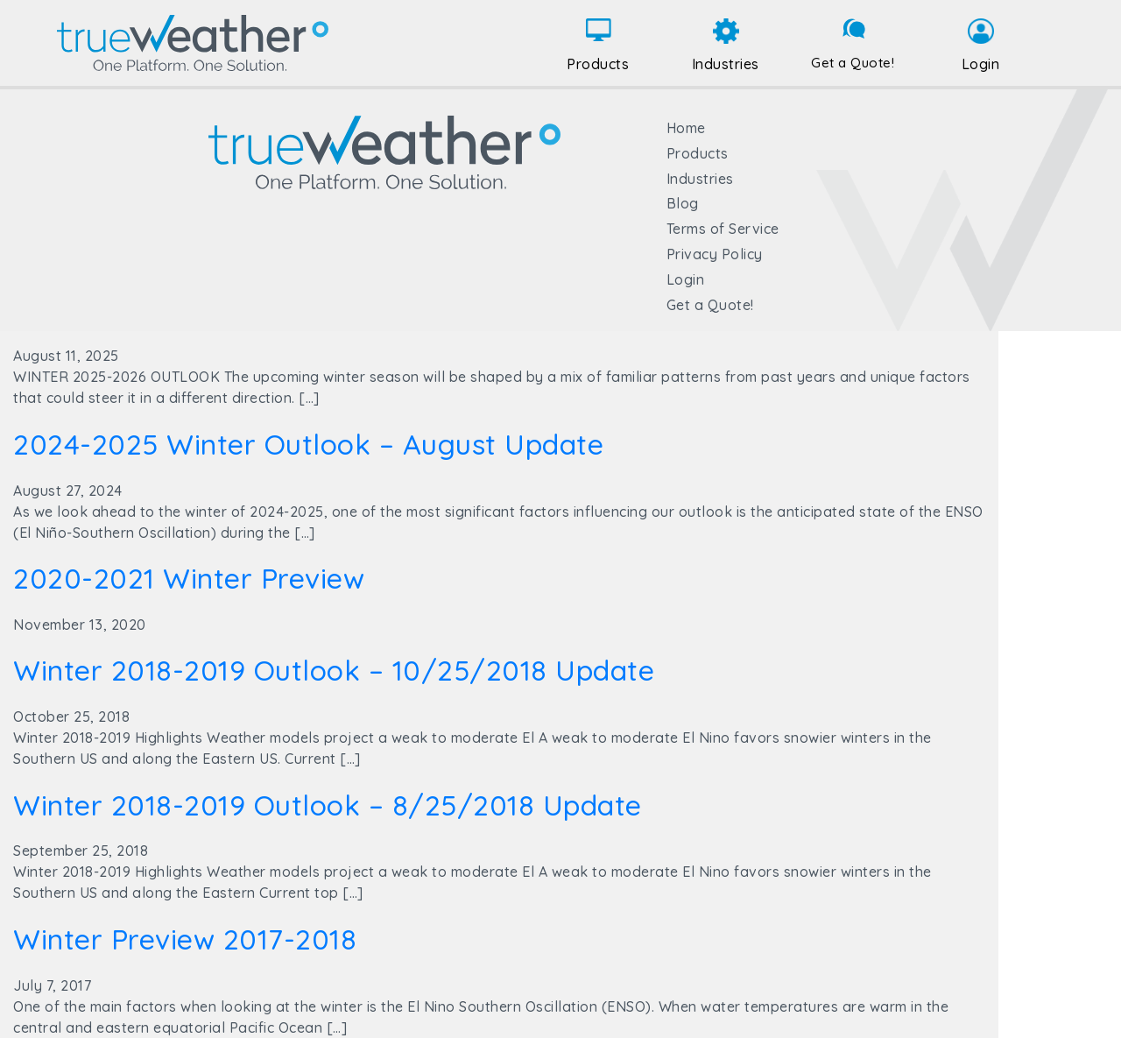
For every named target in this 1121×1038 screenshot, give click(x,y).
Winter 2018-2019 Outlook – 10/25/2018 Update (333, 670)
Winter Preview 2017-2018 (184, 939)
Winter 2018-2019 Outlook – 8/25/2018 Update (327, 805)
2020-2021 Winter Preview (188, 578)
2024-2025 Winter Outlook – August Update (308, 444)
